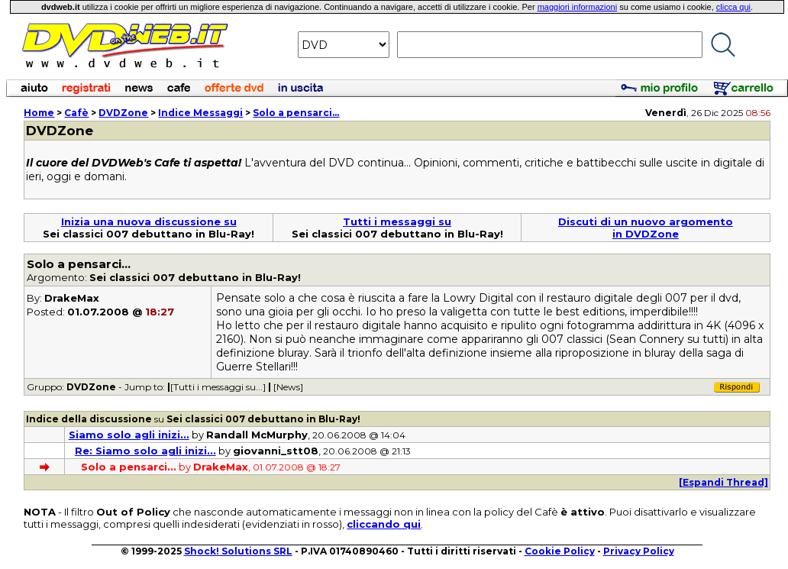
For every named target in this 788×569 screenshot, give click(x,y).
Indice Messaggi (200, 112)
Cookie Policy (560, 551)
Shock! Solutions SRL (238, 551)
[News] (288, 387)
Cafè (76, 112)
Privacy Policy (638, 551)
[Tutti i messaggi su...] (218, 387)
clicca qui (733, 6)
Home (39, 112)
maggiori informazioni (578, 6)
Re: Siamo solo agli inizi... (145, 451)
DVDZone (123, 112)
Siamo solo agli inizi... (129, 434)
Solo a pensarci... (296, 112)
